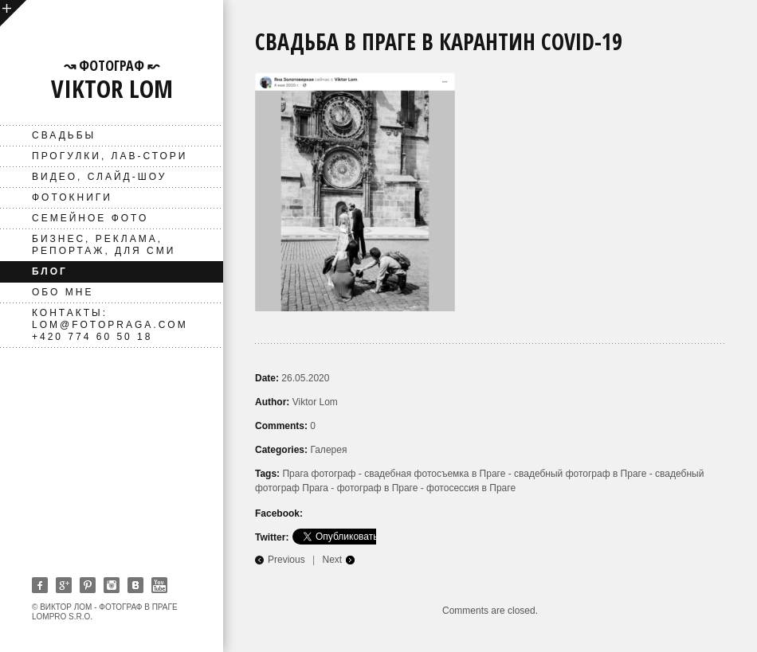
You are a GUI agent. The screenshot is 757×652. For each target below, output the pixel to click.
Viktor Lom (315, 402)
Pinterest (88, 585)
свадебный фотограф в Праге (580, 473)
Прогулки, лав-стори (109, 156)
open (13, 13)
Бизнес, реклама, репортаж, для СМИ (103, 244)
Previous (286, 559)
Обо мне (62, 292)
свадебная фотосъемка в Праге (434, 473)
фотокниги (72, 197)
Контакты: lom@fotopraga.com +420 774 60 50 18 (110, 324)
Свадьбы (64, 135)
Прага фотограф (318, 473)
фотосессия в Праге (471, 488)
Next (333, 559)
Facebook (40, 585)
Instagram (112, 585)
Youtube (159, 585)
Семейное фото (90, 218)
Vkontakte (135, 585)
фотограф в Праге (377, 488)
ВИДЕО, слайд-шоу (99, 176)
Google (64, 585)
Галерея (328, 449)
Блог (50, 271)
